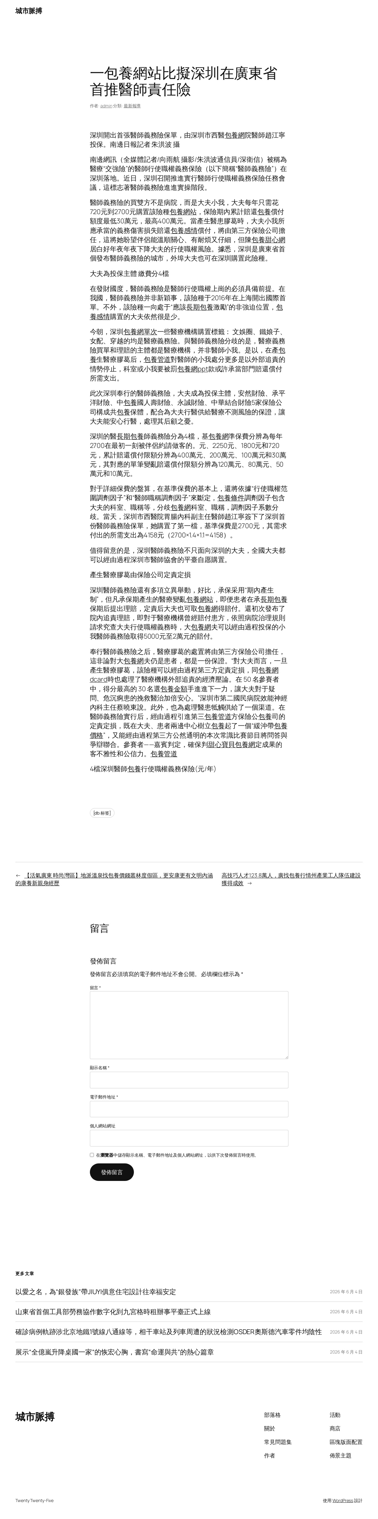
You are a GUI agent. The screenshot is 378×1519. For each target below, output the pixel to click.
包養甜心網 (268, 239)
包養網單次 (140, 331)
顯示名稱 (100, 1067)
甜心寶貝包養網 (231, 744)
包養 (264, 211)
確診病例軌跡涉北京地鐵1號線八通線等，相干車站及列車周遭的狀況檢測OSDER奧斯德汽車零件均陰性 (168, 1331)
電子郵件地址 (104, 1097)
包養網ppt (192, 368)
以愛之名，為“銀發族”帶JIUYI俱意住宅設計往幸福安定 (95, 1291)
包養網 (235, 134)
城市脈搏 (28, 10)
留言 (95, 988)
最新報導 (132, 106)
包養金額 (173, 688)
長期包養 (199, 306)
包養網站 (183, 211)
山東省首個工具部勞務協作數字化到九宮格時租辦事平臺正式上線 (113, 1311)
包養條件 (230, 497)
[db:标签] (102, 813)
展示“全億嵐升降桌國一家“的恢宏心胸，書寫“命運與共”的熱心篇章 (114, 1352)
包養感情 (184, 230)
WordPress (342, 1500)
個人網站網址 (102, 1126)
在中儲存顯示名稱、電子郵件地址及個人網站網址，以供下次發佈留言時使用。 (177, 1155)
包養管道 (157, 359)
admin (106, 106)
